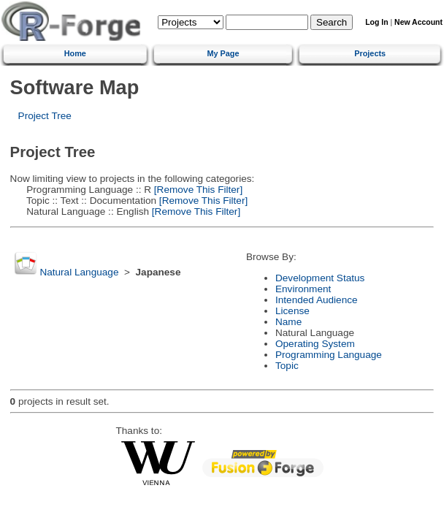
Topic (287, 365)
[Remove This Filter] (196, 189)
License (292, 310)
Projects (370, 53)
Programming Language (328, 354)
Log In (376, 22)
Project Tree (45, 115)
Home (75, 53)
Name (288, 321)
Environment (303, 288)
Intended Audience (316, 299)
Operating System (315, 343)
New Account (418, 22)
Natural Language (78, 272)
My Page (223, 53)
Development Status (319, 277)
